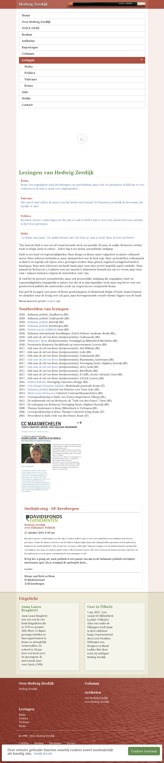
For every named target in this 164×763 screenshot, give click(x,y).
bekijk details (43, 753)
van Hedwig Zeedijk (96, 698)
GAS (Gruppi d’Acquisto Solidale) (46, 385)
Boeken (27, 35)
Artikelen (28, 41)
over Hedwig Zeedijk (97, 701)
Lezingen (82, 60)
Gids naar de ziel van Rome (43, 359)
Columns (28, 54)
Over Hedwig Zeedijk (36, 22)
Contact (27, 105)
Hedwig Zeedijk (28, 689)
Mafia (28, 66)
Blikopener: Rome (37, 340)
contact (51, 301)
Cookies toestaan (144, 751)
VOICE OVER (30, 28)
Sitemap (39, 743)
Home (26, 15)
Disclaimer (55, 743)
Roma (28, 86)
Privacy (71, 743)
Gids (25, 92)
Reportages (30, 47)
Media (26, 98)
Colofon (24, 743)
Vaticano (30, 79)
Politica (29, 73)
